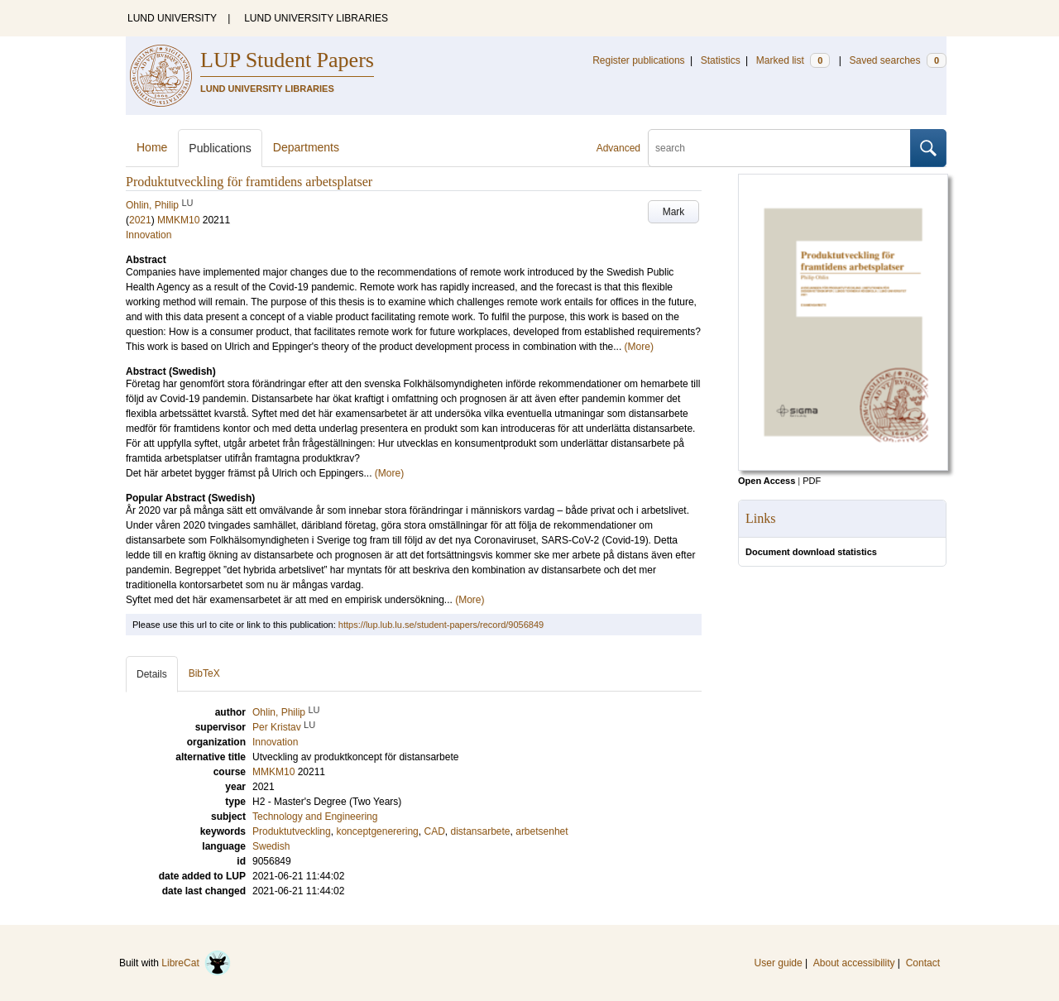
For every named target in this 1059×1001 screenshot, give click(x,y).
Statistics (720, 60)
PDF (812, 481)
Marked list (793, 60)
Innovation (148, 235)
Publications (220, 148)
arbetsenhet (541, 831)
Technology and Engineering (314, 816)
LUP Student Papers (287, 60)
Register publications (638, 60)
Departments (306, 147)
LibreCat (196, 963)
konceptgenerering (377, 831)
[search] (779, 148)
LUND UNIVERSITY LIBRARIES (316, 18)
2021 (140, 220)
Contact (923, 963)
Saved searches (897, 60)
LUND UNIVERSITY (172, 18)
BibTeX (204, 673)
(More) (639, 346)
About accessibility (854, 963)
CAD (434, 831)
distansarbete (480, 831)
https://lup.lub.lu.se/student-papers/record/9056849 (441, 625)
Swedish (271, 846)
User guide (779, 963)
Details (152, 674)
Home (152, 147)
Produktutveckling (291, 831)
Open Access (766, 481)
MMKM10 (178, 220)
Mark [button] (674, 212)
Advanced (618, 148)
